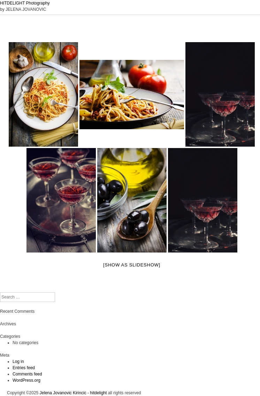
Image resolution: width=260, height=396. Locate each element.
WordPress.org (26, 380)
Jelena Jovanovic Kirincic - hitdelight (73, 392)
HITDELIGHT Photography (25, 3)
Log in (18, 361)
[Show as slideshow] (131, 264)
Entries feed (24, 367)
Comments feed (27, 374)
